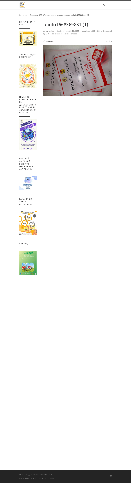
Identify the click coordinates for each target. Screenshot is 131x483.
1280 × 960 (95, 31)
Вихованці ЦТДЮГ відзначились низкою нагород (50, 15)
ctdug (51, 31)
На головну (23, 15)
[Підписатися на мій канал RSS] (111, 476)
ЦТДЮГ (29, 475)
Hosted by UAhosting (46, 479)
